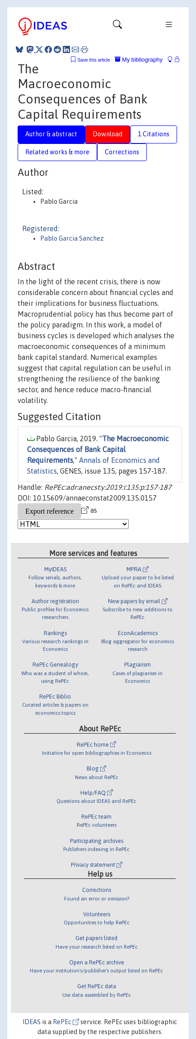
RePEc (66, 1022)
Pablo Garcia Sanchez (72, 238)
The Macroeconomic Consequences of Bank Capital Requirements (98, 449)
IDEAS (32, 1022)
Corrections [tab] (122, 152)
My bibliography (139, 59)
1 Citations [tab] (153, 134)
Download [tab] (107, 134)
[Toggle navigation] (117, 27)
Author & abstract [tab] (51, 134)
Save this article (93, 60)
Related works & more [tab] (57, 152)
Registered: (40, 228)
